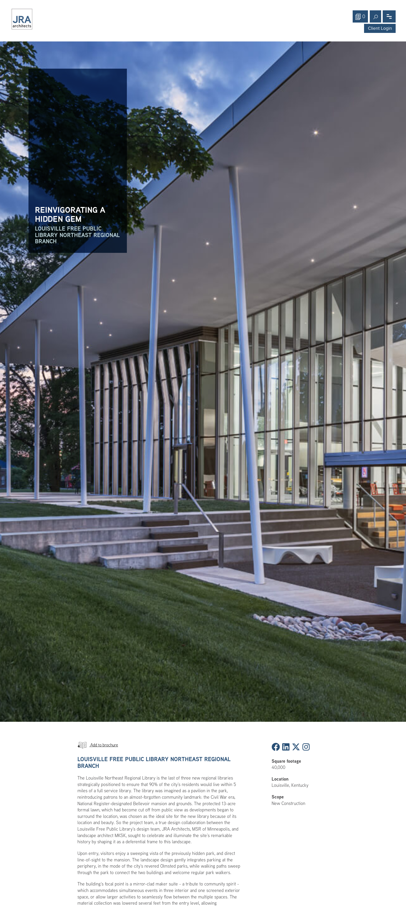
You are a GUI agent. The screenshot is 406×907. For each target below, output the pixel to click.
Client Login (380, 28)
